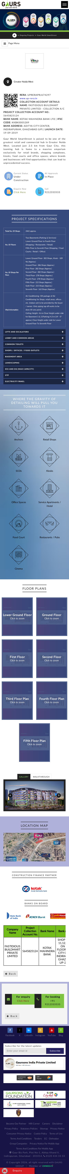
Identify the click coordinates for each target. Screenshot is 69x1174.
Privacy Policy (11, 1129)
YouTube (52, 1032)
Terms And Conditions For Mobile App (34, 1149)
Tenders (38, 1139)
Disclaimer (57, 1124)
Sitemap (44, 1129)
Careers (46, 1124)
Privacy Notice (57, 1129)
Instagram (40, 1032)
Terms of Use (55, 1134)
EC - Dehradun (51, 1139)
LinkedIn (29, 1032)
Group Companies (18, 1144)
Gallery (23, 777)
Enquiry (12, 1171)
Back (10, 974)
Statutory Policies (29, 1129)
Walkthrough (41, 777)
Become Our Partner (16, 1124)
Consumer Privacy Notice (19, 1134)
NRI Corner (34, 1124)
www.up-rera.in (28, 98)
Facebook (10, 1032)
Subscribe (55, 1051)
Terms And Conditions (21, 1139)
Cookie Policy (40, 1134)
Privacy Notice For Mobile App (44, 1144)
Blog (60, 1032)
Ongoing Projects (27, 35)
